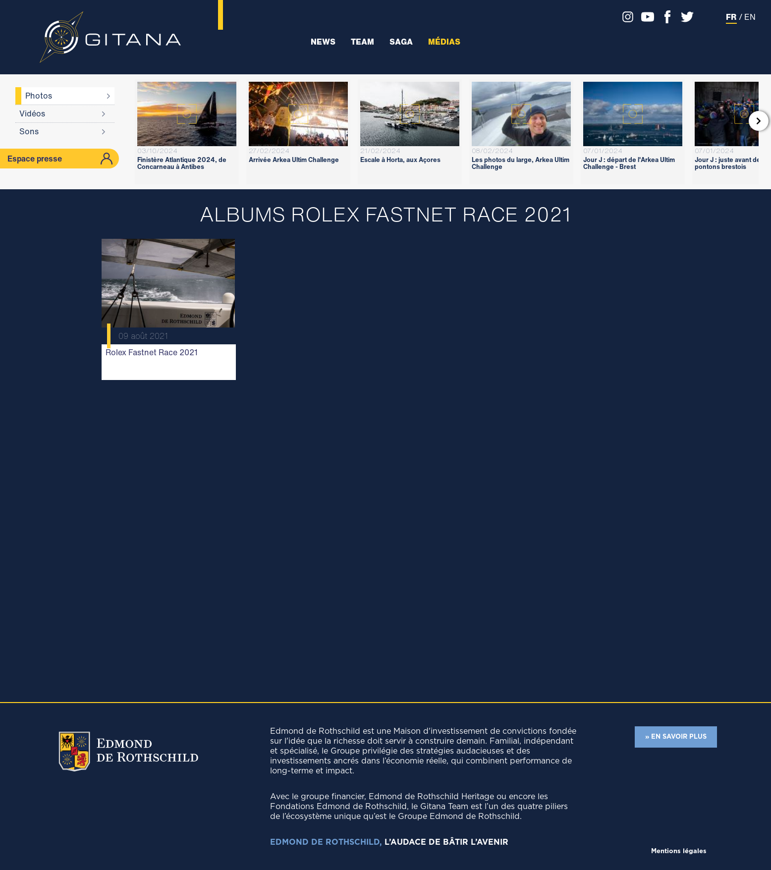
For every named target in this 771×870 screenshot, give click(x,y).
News (323, 42)
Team (362, 42)
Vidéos (32, 113)
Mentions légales (679, 851)
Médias (444, 42)
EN (750, 17)
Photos (38, 96)
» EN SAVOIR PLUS (676, 737)
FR (731, 17)
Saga (401, 42)
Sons (29, 131)
